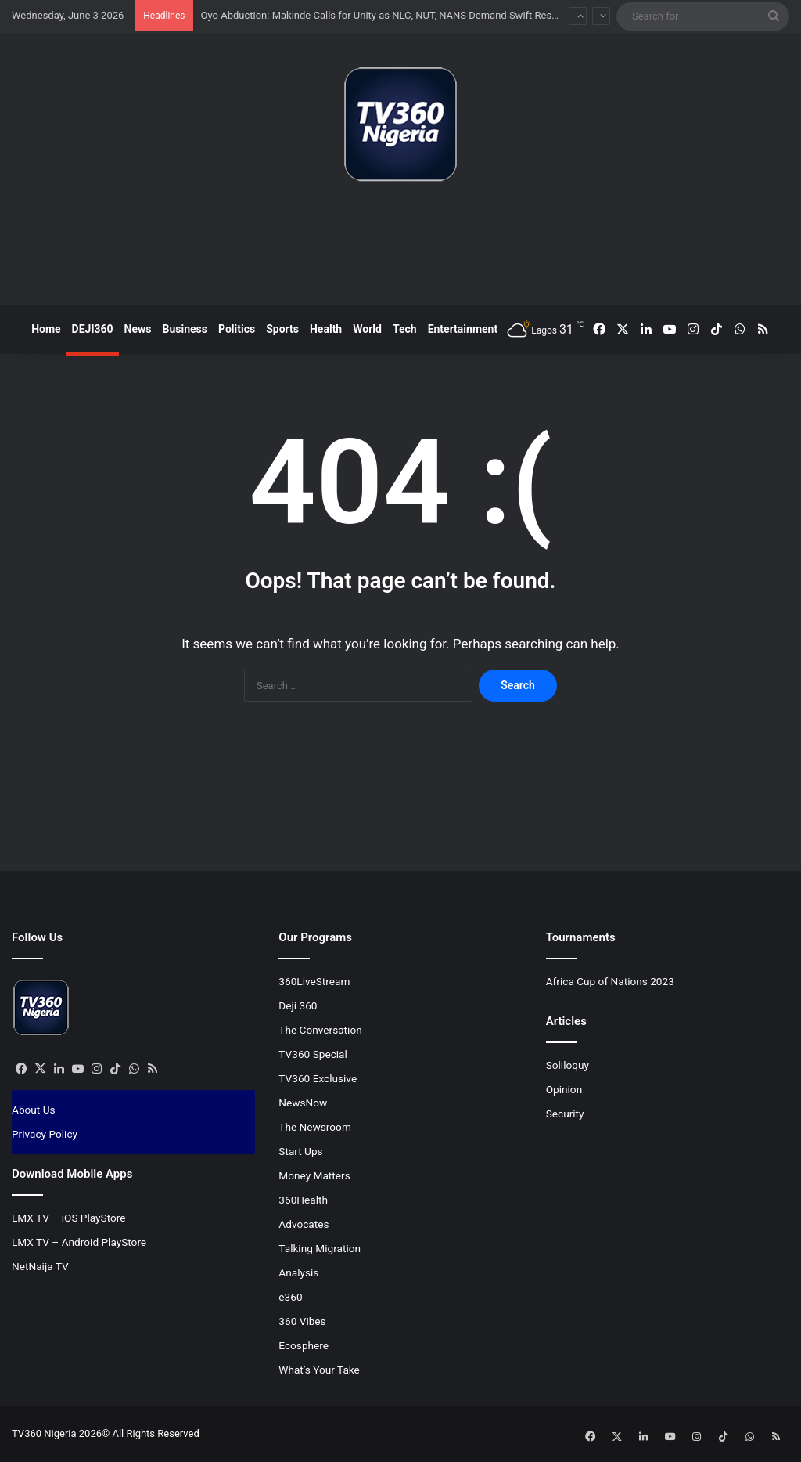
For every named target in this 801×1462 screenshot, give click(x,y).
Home (45, 329)
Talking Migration (319, 1248)
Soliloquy (567, 1065)
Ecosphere (303, 1345)
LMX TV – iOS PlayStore (69, 1217)
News (138, 329)
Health (326, 329)
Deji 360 (297, 1005)
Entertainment (463, 329)
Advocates (303, 1224)
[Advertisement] (400, 250)
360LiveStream (314, 981)
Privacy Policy (44, 1134)
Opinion (564, 1089)
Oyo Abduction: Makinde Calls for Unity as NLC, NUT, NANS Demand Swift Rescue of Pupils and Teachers (437, 15)
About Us (34, 1109)
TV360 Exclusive (317, 1078)
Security (565, 1113)
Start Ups (300, 1151)
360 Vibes (301, 1321)
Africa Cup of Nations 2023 (610, 981)
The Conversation (319, 1029)
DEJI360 (92, 329)
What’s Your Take (319, 1369)
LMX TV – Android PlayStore (79, 1242)
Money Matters (314, 1175)
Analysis (298, 1272)
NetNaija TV (40, 1266)
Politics (236, 329)
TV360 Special (312, 1054)
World (367, 329)
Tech (405, 329)
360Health (303, 1199)
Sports (282, 329)
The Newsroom (314, 1127)
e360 (290, 1297)
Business (185, 329)
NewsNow (302, 1102)
